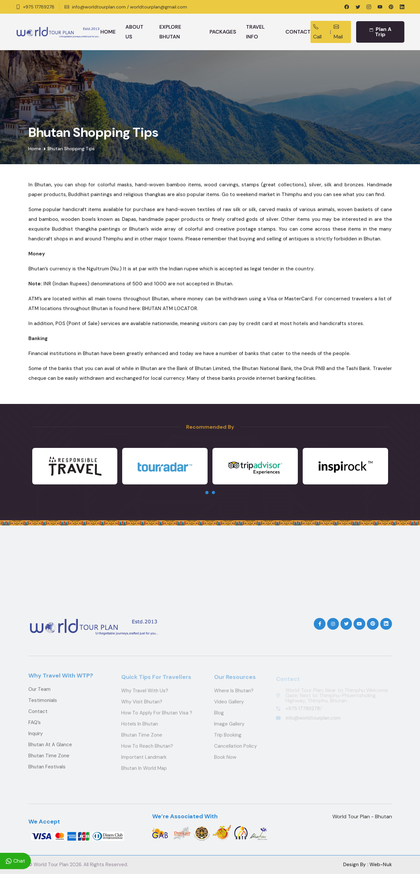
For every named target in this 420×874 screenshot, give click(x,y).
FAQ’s (34, 727)
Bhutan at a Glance (50, 749)
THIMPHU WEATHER (210, 572)
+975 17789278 (38, 7)
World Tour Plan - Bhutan (362, 816)
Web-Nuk (380, 864)
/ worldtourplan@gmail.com (157, 7)
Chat (15, 861)
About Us (134, 31)
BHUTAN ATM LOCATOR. (170, 308)
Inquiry (35, 738)
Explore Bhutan (170, 31)
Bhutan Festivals (46, 771)
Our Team (39, 694)
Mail (338, 31)
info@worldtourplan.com (99, 7)
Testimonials (42, 705)
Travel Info (255, 31)
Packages (223, 31)
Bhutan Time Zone (48, 760)
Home (108, 31)
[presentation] (207, 492)
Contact (298, 31)
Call (317, 31)
